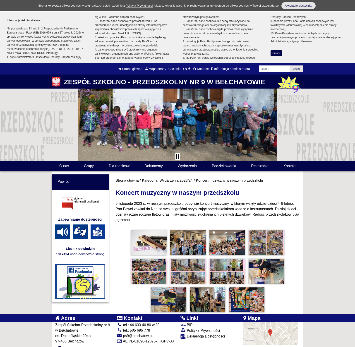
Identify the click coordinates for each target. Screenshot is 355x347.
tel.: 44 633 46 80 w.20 (138, 320)
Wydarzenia (187, 166)
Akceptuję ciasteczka (298, 5)
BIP (186, 320)
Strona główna (130, 69)
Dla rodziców (119, 166)
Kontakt (289, 166)
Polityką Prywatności (139, 5)
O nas (64, 166)
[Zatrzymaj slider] (177, 156)
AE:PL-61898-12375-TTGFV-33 (145, 336)
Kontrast (201, 69)
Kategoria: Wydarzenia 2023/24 (167, 180)
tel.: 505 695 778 (133, 326)
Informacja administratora (230, 69)
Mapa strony (155, 69)
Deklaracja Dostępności (202, 331)
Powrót (63, 181)
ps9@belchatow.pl (135, 331)
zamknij (276, 53)
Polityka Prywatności (200, 325)
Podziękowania (224, 166)
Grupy (89, 166)
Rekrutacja (259, 166)
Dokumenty (153, 166)
